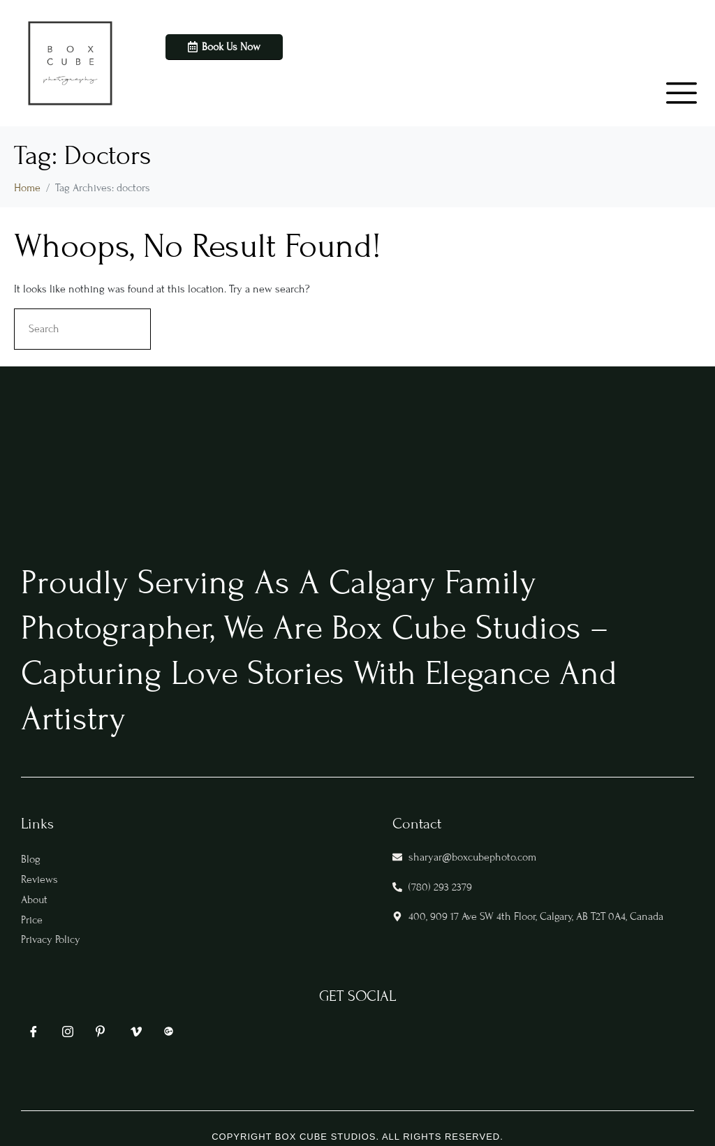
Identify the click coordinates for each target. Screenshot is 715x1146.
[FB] (31, 1035)
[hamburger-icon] (669, 83)
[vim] (134, 1035)
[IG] (65, 1035)
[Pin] (99, 1035)
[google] (168, 1036)
